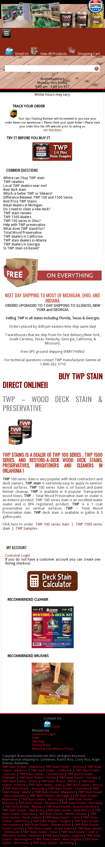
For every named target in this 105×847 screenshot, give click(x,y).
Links (35, 738)
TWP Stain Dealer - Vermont (22, 836)
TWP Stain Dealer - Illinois (59, 781)
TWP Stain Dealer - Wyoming (53, 843)
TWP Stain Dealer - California (51, 770)
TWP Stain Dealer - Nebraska (82, 803)
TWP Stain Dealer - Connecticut (41, 774)
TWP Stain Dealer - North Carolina (63, 814)
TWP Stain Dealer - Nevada (24, 807)
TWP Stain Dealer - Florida (37, 778)
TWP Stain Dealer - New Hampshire (71, 807)
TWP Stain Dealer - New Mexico (69, 810)
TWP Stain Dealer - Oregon (52, 821)
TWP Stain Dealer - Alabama (22, 767)
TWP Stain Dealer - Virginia (64, 836)
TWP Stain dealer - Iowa (45, 785)
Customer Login (17, 556)
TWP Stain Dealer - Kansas (84, 785)
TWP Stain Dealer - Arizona (65, 767)
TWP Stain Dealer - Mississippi (43, 799)
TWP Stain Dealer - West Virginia (58, 839)
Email (56, 726)
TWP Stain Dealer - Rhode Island (48, 825)
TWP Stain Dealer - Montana (38, 803)
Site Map (38, 741)
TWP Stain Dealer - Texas (40, 832)
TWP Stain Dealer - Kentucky (25, 788)
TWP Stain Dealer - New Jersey (23, 810)
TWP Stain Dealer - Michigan (49, 796)
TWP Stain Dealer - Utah (78, 832)
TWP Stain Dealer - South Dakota (50, 828)
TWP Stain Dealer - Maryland (55, 792)
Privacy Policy (41, 745)
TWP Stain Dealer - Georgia (78, 778)
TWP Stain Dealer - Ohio (62, 817)
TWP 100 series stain (52, 524)
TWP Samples (26, 528)
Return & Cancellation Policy (52, 749)
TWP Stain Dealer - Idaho (20, 781)
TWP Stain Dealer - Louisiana (68, 788)
